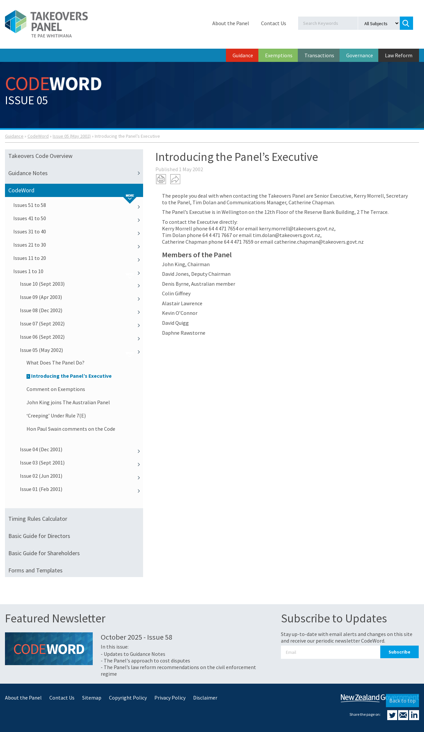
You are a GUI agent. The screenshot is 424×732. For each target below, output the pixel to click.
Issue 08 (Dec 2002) (81, 310)
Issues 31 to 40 (78, 231)
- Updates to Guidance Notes (133, 654)
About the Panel (230, 23)
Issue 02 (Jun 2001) (81, 475)
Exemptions (278, 55)
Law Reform (398, 55)
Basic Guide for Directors (39, 536)
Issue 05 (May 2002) (72, 136)
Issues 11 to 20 (78, 258)
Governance (359, 55)
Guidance (243, 55)
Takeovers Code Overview (40, 156)
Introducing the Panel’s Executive (69, 375)
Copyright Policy (128, 697)
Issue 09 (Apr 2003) (81, 297)
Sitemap (91, 697)
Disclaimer (205, 697)
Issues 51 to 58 (78, 205)
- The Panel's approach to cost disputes (145, 660)
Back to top (402, 700)
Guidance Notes (75, 173)
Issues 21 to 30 (78, 244)
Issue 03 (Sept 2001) (81, 462)
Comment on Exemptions (55, 389)
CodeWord (38, 136)
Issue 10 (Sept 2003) (81, 283)
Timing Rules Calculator (37, 518)
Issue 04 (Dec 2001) (81, 449)
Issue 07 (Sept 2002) (81, 323)
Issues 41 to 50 (78, 218)
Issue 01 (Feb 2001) (81, 489)
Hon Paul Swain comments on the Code (70, 428)
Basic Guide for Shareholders (44, 553)
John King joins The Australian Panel (68, 402)
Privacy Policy (170, 697)
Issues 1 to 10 (78, 271)
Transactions (319, 55)
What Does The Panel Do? (55, 362)
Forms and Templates (35, 570)
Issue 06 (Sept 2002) (81, 336)
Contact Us (273, 23)
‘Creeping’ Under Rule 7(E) (56, 415)
